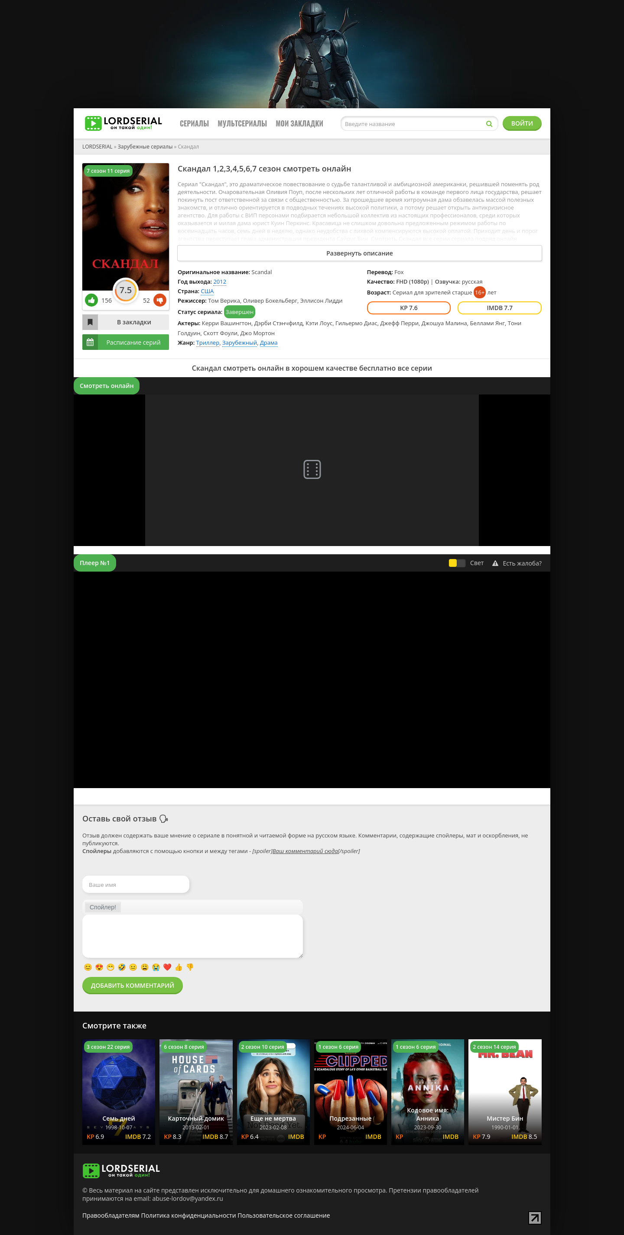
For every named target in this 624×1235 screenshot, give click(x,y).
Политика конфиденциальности (188, 1215)
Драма (269, 342)
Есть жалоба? (517, 563)
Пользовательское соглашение (283, 1215)
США (207, 291)
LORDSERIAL (97, 146)
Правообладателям (111, 1215)
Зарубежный (239, 342)
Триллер (208, 342)
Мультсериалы (242, 123)
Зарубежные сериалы (145, 146)
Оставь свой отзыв (119, 818)
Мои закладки (299, 123)
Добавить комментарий (132, 985)
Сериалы (194, 123)
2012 (219, 281)
